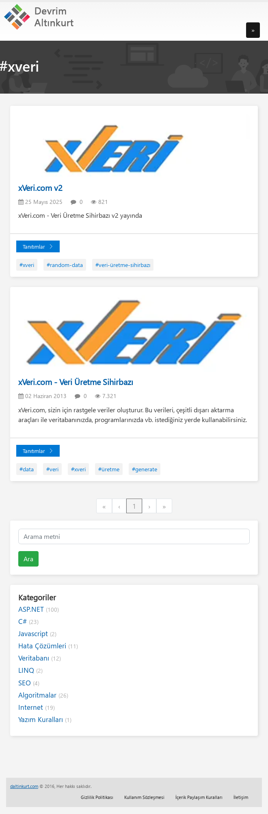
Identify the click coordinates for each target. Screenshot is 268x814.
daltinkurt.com (24, 786)
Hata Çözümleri (48, 645)
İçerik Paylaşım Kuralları (199, 797)
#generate (144, 469)
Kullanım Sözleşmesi (144, 797)
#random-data (65, 265)
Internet (36, 707)
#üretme (108, 469)
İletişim (240, 797)
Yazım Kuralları (44, 719)
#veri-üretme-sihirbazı (122, 265)
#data (26, 469)
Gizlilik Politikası (97, 797)
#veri (52, 469)
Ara (28, 558)
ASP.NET (38, 609)
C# (28, 621)
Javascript (37, 633)
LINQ (30, 670)
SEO (28, 682)
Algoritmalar (43, 694)
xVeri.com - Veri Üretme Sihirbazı (75, 381)
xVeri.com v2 (40, 187)
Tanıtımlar (38, 246)
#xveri (26, 265)
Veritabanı (39, 657)
